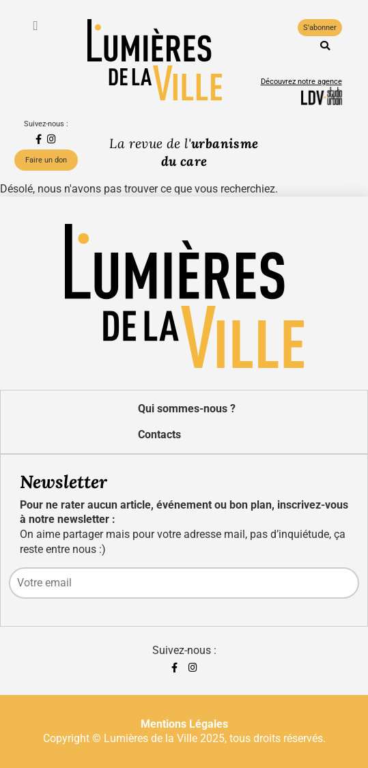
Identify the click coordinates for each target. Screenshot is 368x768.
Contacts (159, 434)
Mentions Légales (184, 723)
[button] (325, 45)
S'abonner (320, 27)
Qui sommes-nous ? (187, 408)
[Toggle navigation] (37, 25)
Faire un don (46, 160)
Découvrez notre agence (301, 81)
